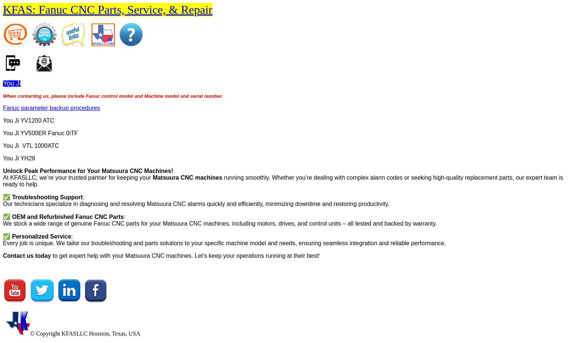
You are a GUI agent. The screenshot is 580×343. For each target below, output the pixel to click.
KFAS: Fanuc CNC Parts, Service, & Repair (107, 9)
